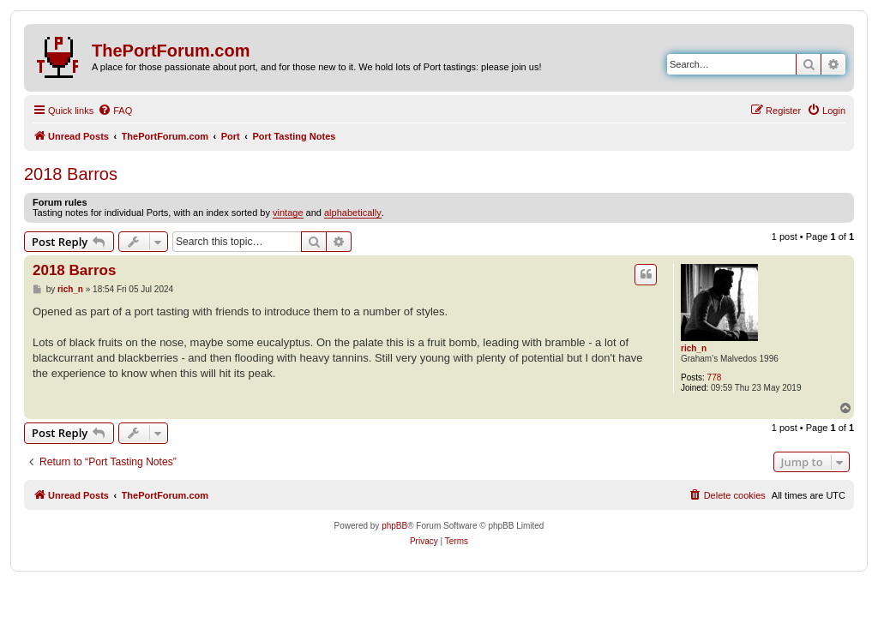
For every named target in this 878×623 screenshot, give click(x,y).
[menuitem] (115, 110)
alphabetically (353, 212)
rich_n (694, 348)
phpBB (394, 525)
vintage (288, 212)
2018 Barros (70, 174)
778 (714, 377)
